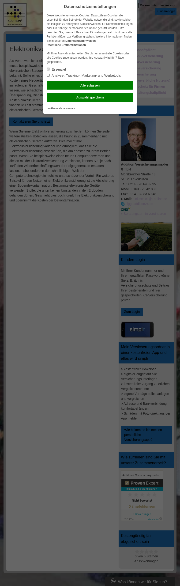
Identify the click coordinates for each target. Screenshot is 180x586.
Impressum (69, 108)
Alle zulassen (90, 85)
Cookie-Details (54, 108)
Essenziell (57, 69)
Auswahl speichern (90, 97)
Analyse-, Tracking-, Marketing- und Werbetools (84, 75)
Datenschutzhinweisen (80, 40)
